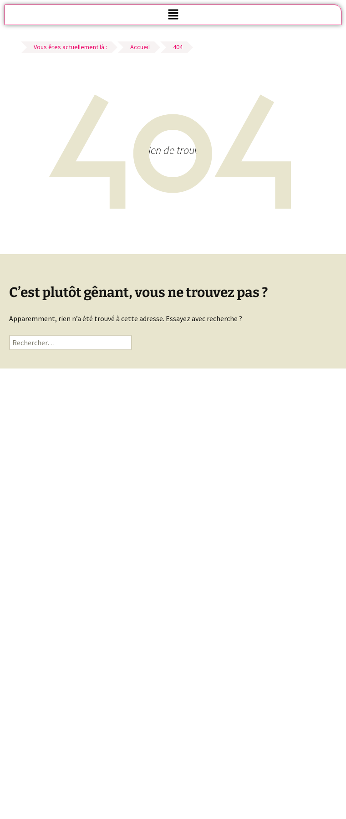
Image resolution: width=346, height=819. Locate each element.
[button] (173, 15)
